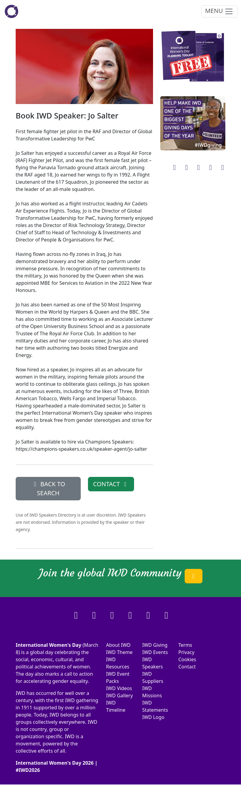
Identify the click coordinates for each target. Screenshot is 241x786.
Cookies (187, 659)
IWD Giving (154, 645)
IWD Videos (119, 688)
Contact (187, 666)
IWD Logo (153, 717)
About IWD (118, 645)
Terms (185, 645)
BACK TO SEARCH (48, 488)
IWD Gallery (119, 695)
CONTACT (111, 484)
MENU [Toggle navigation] (219, 11)
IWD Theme (119, 652)
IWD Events (155, 652)
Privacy (186, 652)
